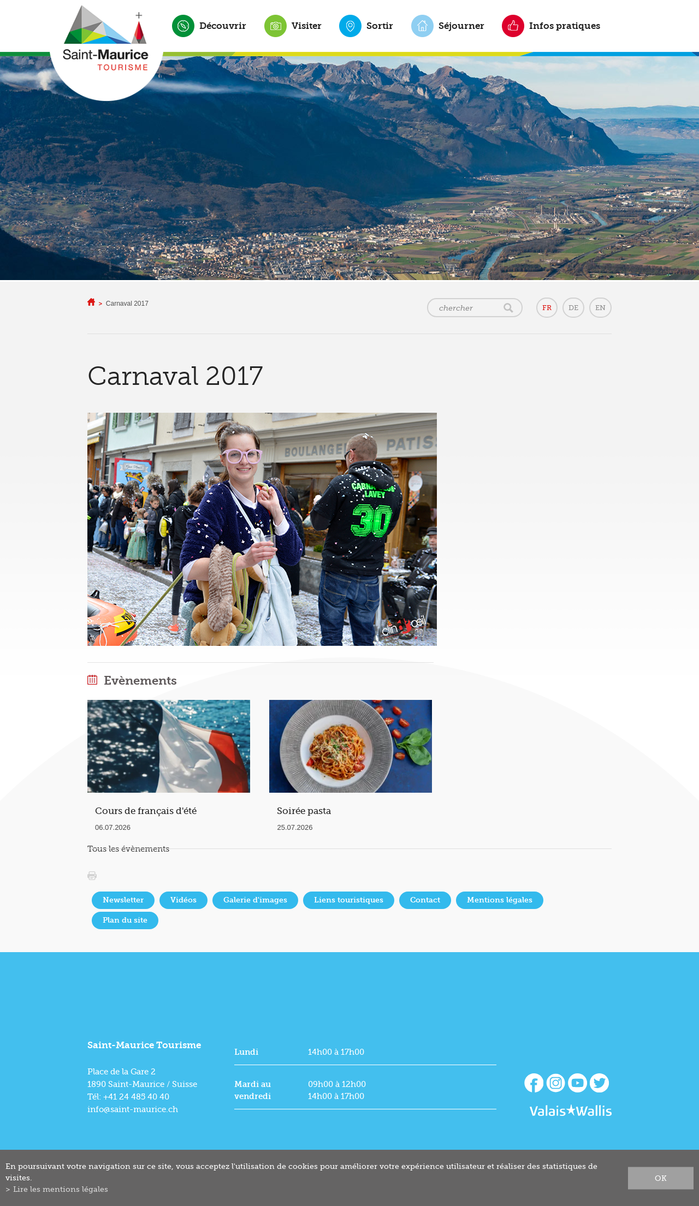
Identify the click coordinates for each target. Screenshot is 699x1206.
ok (661, 1177)
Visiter (307, 25)
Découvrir (222, 25)
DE (573, 308)
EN (600, 308)
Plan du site (125, 920)
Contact (425, 900)
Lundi (246, 1052)
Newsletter (123, 900)
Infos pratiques (564, 25)
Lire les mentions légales (60, 1189)
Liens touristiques (348, 900)
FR (547, 308)
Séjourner (461, 25)
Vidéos (183, 900)
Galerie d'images (255, 900)
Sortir (379, 25)
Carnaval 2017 (127, 303)
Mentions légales (499, 900)
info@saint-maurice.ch (132, 1109)
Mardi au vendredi (252, 1090)
